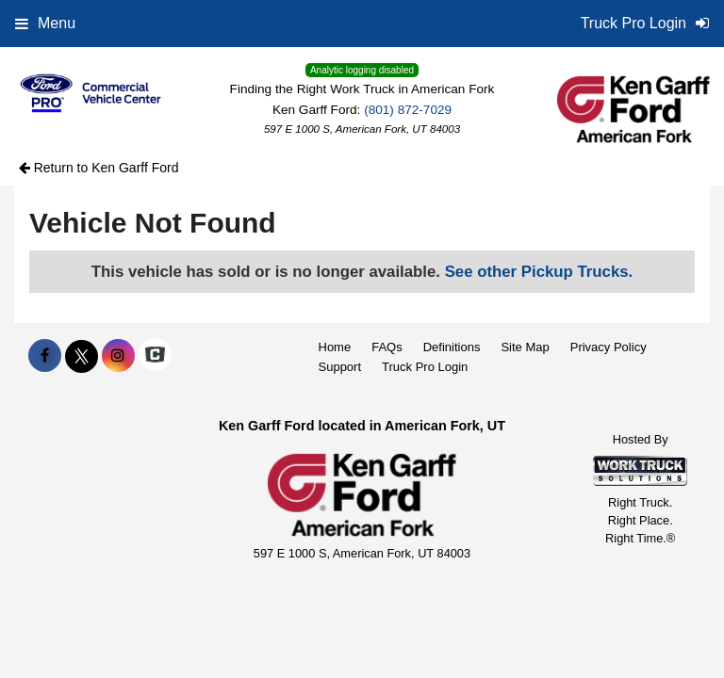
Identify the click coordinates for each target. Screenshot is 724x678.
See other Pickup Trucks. (539, 272)
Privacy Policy (608, 347)
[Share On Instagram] (118, 355)
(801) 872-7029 (408, 110)
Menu (45, 23)
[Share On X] (81, 355)
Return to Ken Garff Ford (99, 167)
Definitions (452, 347)
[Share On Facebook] (44, 355)
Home (335, 347)
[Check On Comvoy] (155, 355)
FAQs (387, 347)
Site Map (525, 347)
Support (340, 367)
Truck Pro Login (425, 367)
